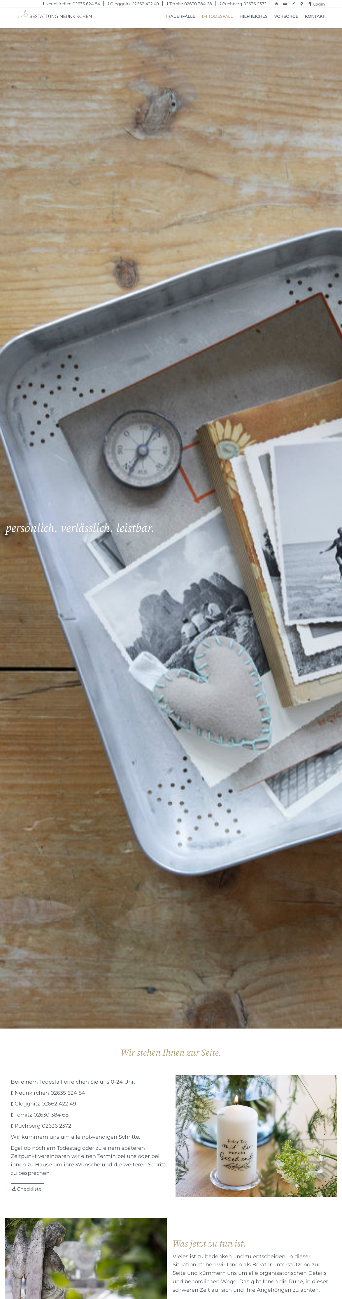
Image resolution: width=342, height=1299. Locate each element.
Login (319, 4)
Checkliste (29, 1189)
